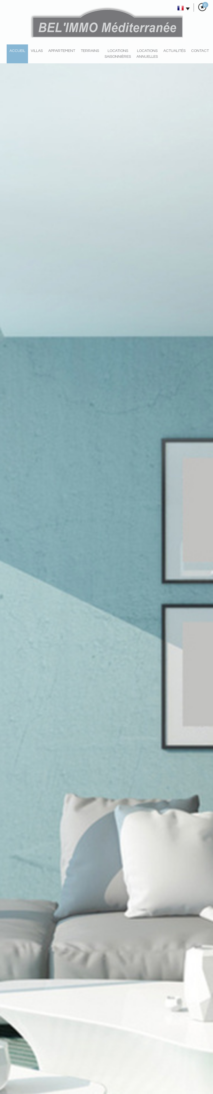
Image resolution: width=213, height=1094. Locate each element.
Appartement (61, 51)
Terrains (90, 51)
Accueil (17, 51)
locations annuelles (147, 54)
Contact (200, 51)
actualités (174, 51)
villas (37, 51)
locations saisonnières (118, 54)
